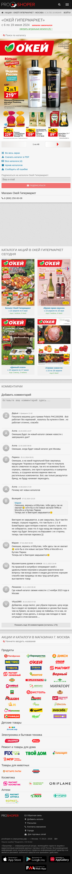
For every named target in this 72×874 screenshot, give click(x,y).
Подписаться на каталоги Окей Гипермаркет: (25, 175)
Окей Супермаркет (60, 662)
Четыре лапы (12, 771)
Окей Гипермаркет (23, 12)
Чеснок (60, 716)
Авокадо (60, 710)
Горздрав (60, 796)
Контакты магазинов (35, 827)
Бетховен (36, 771)
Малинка (12, 710)
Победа (12, 716)
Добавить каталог (33, 819)
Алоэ (36, 796)
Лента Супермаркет (36, 668)
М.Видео (36, 741)
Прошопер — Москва (18, 4)
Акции (8, 12)
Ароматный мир (12, 704)
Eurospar (36, 680)
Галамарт (60, 753)
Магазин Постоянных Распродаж (12, 759)
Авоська (36, 686)
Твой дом (36, 753)
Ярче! (36, 716)
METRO (12, 662)
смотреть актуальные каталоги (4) (36, 29)
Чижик (36, 710)
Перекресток (36, 656)
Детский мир (12, 729)
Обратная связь (33, 815)
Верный (60, 674)
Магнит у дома (60, 668)
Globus (12, 680)
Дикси (60, 656)
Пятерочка (12, 656)
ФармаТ (12, 802)
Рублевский (60, 692)
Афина (36, 704)
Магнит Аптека (12, 796)
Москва (39, 12)
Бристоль (36, 692)
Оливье (12, 686)
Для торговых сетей (35, 834)
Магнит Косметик (12, 784)
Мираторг (60, 686)
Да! (12, 692)
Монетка (36, 674)
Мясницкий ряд (60, 698)
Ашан (12, 698)
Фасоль (60, 704)
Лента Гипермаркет (12, 668)
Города (29, 830)
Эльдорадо (12, 741)
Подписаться (36, 185)
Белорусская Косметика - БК (36, 784)
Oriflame (60, 784)
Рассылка (30, 823)
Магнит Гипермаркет (12, 674)
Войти (67, 12)
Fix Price (12, 753)
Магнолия (60, 680)
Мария (18, 503)
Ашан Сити (36, 698)
